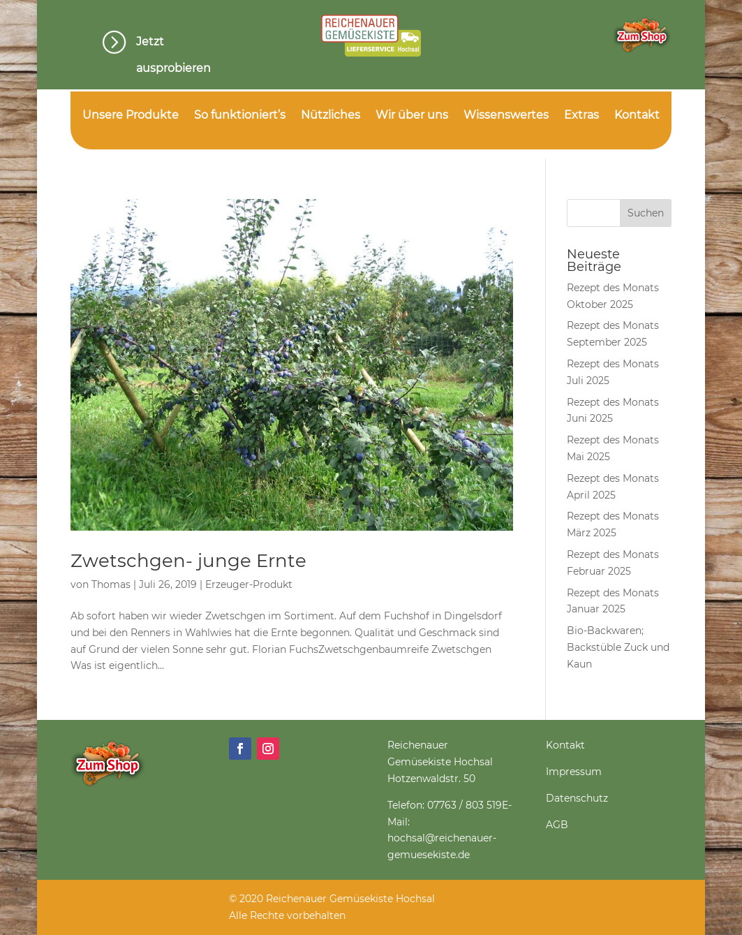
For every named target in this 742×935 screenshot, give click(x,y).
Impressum (574, 771)
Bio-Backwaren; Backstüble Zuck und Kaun (618, 647)
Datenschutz (577, 798)
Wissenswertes (506, 116)
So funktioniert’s (239, 116)
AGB (557, 824)
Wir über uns (412, 116)
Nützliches (330, 116)
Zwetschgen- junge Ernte (188, 561)
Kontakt (637, 116)
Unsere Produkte (130, 116)
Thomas (111, 584)
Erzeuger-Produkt (248, 584)
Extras (581, 116)
